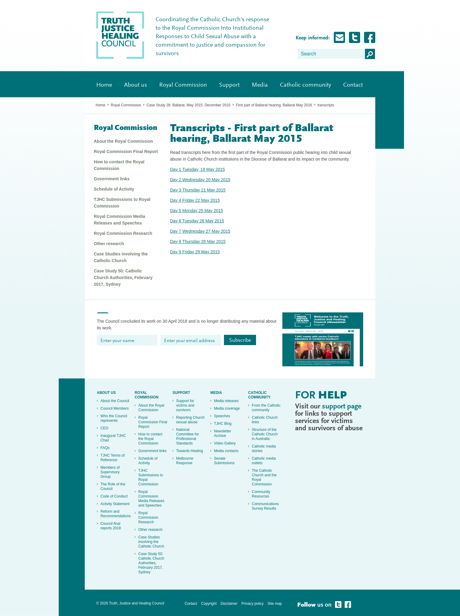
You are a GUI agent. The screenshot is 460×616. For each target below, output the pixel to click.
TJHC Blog (223, 423)
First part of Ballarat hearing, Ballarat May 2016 (274, 105)
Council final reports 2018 (110, 525)
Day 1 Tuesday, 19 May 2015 (197, 169)
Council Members (114, 408)
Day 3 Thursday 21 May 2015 (197, 190)
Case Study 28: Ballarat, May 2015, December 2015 (188, 105)
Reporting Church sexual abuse (190, 419)
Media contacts (226, 451)
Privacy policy (253, 603)
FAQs (105, 448)
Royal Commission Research (123, 233)
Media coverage (227, 408)
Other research (109, 243)
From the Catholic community (266, 407)
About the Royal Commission (123, 141)
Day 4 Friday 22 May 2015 (195, 200)
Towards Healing (189, 451)
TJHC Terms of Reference (112, 457)
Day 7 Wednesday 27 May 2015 (200, 231)
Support (229, 85)
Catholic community (305, 85)
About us (135, 85)
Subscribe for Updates (339, 37)
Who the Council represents (113, 418)
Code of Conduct (114, 496)
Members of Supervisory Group (110, 472)
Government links (112, 178)
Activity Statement (115, 504)
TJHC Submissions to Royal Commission (122, 202)
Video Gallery (225, 443)
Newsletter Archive (222, 433)
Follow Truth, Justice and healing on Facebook (369, 37)
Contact (353, 85)
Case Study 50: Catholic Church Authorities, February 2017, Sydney (123, 277)
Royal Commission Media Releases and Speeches (119, 219)
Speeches (222, 416)
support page (341, 406)
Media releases (226, 401)
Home (104, 85)
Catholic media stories (264, 448)
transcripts (325, 105)
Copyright (208, 603)
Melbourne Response (184, 460)
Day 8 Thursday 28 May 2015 (197, 241)
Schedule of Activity (114, 189)
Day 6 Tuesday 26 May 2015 (197, 220)
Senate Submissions (224, 460)
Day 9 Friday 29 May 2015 (195, 251)
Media (260, 85)
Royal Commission (183, 85)
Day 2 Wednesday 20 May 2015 (200, 179)
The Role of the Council (112, 486)
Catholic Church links (265, 419)
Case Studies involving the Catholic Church (121, 257)
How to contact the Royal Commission (119, 165)
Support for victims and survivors (185, 405)
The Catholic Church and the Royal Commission (264, 477)
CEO (104, 428)
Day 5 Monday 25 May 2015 (196, 210)
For (321, 396)
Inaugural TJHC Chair (113, 438)
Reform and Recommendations (115, 513)
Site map (275, 603)
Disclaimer (229, 603)
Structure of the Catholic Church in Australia (265, 434)
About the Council (114, 401)
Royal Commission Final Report (126, 151)
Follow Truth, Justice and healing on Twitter (354, 37)
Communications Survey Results (265, 506)
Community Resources (261, 494)
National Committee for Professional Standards (187, 436)
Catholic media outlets (264, 460)
